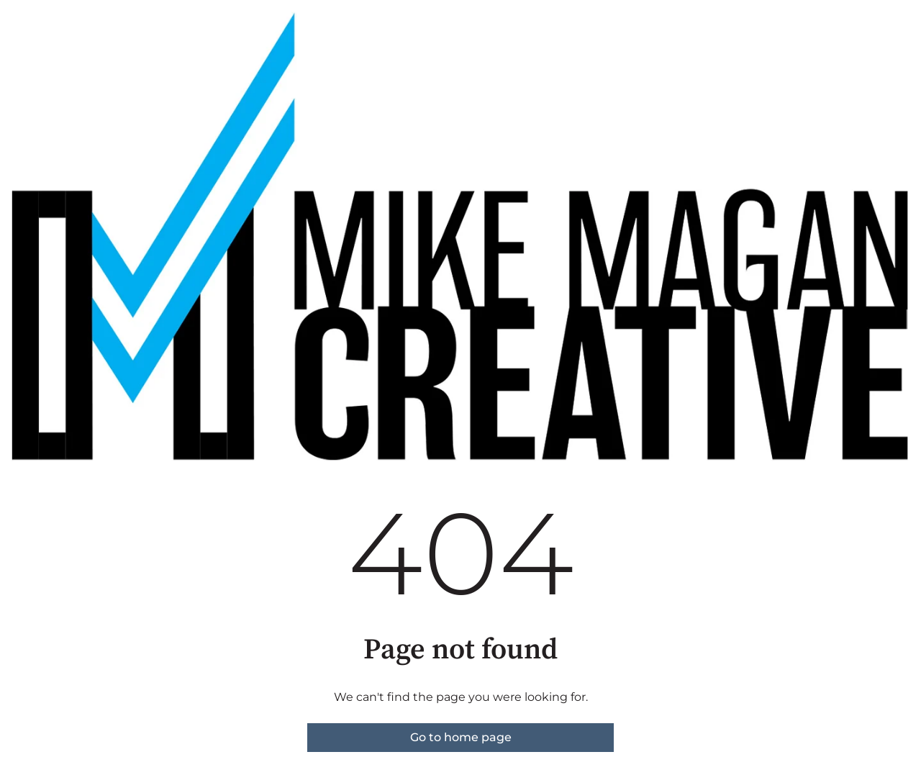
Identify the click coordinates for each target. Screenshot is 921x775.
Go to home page (461, 737)
